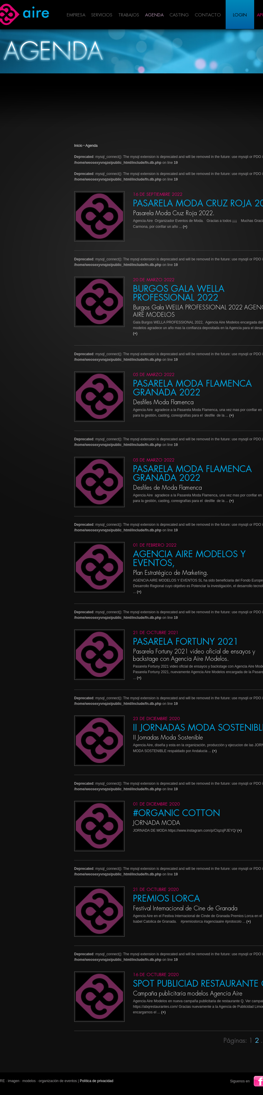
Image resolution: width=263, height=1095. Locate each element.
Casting (179, 15)
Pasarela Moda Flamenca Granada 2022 (192, 388)
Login (240, 15)
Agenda (154, 15)
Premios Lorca (166, 898)
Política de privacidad (96, 1081)
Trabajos (128, 15)
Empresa (76, 15)
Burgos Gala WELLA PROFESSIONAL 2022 (178, 293)
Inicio (78, 146)
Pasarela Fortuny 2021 (186, 641)
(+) (185, 227)
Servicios (101, 15)
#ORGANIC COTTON (176, 813)
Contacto (208, 15)
